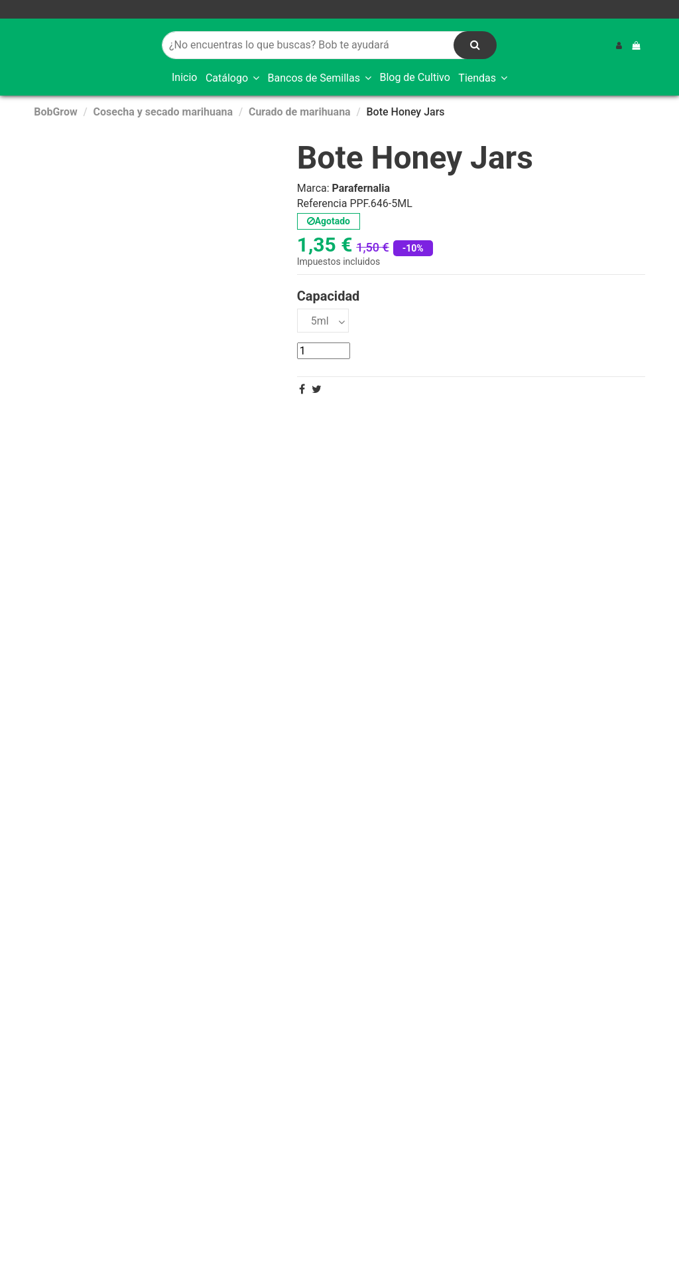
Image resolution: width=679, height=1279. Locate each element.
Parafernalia (361, 188)
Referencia (322, 204)
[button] (233, 78)
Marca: (313, 188)
